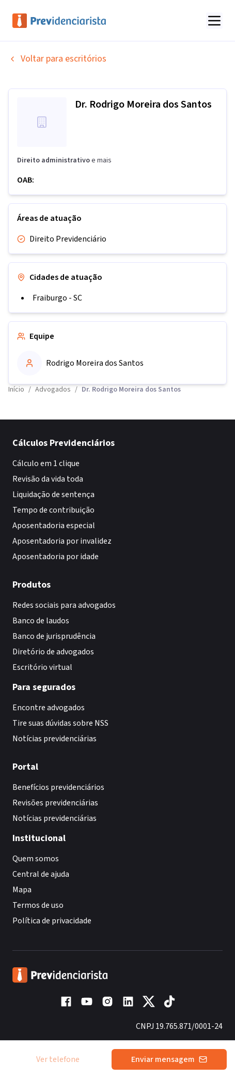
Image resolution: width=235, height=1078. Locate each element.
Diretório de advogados (53, 651)
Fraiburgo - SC (57, 298)
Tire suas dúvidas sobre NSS (60, 723)
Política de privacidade (51, 920)
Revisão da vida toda (47, 479)
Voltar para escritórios (57, 59)
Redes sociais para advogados (64, 605)
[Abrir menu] (214, 20)
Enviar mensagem (169, 1059)
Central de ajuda (40, 874)
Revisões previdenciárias (55, 802)
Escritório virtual (42, 667)
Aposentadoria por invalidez (62, 541)
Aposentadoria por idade (55, 556)
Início (16, 389)
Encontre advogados (48, 707)
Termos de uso (38, 905)
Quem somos (35, 858)
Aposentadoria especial (53, 525)
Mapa (22, 889)
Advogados (53, 389)
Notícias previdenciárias (54, 738)
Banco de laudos (40, 620)
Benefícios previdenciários (58, 787)
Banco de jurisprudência (54, 636)
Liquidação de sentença (53, 494)
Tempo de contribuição (53, 510)
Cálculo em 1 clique (46, 463)
